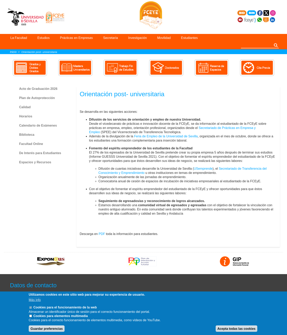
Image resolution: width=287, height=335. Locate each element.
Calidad (25, 107)
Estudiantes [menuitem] (189, 38)
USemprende (203, 168)
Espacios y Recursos (35, 162)
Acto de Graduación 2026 (38, 88)
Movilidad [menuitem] (164, 38)
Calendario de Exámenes (38, 125)
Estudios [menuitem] (43, 38)
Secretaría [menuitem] (110, 38)
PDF (102, 234)
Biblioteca (26, 134)
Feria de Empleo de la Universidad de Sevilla (166, 136)
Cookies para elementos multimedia (60, 316)
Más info (35, 300)
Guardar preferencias (46, 328)
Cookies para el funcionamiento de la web (65, 307)
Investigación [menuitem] (137, 38)
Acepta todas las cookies (236, 328)
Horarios (25, 116)
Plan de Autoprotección (37, 98)
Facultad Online (31, 144)
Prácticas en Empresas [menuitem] (76, 38)
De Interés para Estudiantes (40, 153)
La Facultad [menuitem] (18, 38)
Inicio (13, 52)
